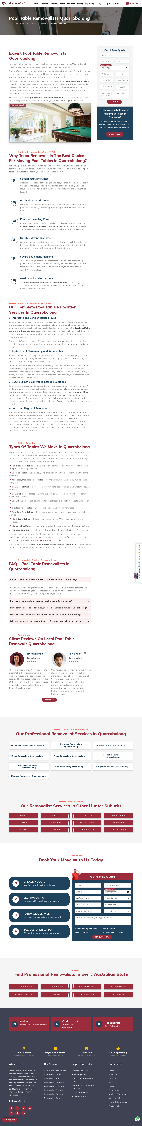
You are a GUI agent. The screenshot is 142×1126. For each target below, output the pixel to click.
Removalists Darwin (53, 1090)
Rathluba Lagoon (118, 829)
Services (112, 1078)
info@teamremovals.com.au (46, 540)
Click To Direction (113, 1026)
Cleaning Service (58, 4)
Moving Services (80, 1071)
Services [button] (44, 4)
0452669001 (68, 1027)
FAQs (110, 1082)
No (111, 929)
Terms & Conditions (117, 1102)
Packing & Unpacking (85, 4)
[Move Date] (115, 68)
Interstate (71, 4)
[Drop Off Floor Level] (123, 87)
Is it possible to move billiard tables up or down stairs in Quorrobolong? (43, 579)
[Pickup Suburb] (106, 80)
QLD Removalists (55, 994)
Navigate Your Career (118, 1094)
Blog (106, 4)
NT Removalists (55, 987)
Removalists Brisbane (54, 1086)
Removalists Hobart (53, 1078)
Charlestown (87, 815)
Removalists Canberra (54, 1098)
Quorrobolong (34, 23)
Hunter (24, 23)
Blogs (111, 1086)
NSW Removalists (23, 994)
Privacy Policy (114, 1106)
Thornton (55, 829)
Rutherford (55, 822)
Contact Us (114, 4)
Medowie (23, 829)
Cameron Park (87, 829)
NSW (17, 23)
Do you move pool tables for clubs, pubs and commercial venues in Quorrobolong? (48, 608)
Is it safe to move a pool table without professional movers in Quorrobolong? (46, 621)
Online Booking (79, 1096)
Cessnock (23, 815)
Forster (55, 815)
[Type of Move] (123, 74)
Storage (99, 4)
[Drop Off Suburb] (106, 87)
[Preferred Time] (106, 74)
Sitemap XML (114, 1098)
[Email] (123, 61)
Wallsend (23, 822)
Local (118, 933)
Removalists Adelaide (54, 1082)
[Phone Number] (106, 61)
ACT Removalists (23, 987)
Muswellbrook (87, 822)
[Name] (115, 55)
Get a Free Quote (102, 877)
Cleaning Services (80, 1075)
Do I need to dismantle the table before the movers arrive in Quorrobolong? (45, 614)
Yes (104, 929)
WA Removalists (118, 994)
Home (36, 4)
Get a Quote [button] (9, 1120)
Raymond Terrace (118, 815)
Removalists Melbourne (55, 1071)
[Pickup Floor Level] (123, 80)
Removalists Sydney (53, 1094)
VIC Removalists (118, 987)
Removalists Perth (52, 1075)
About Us (112, 1075)
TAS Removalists (87, 994)
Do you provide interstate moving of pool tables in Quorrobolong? (41, 601)
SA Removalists (86, 987)
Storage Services (80, 1092)
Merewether (118, 822)
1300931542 (132, 3)
